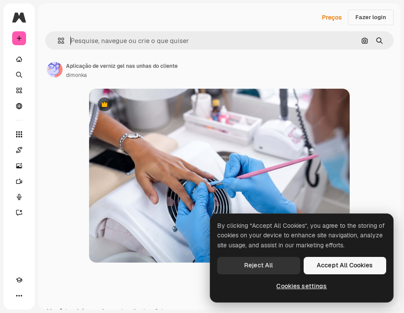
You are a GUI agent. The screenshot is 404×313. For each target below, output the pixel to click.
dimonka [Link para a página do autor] (76, 75)
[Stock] (19, 90)
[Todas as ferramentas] (19, 134)
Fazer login (370, 17)
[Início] (19, 59)
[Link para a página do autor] (55, 69)
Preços (332, 17)
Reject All (258, 265)
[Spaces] (19, 150)
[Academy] (19, 280)
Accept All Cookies (345, 265)
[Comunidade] (19, 106)
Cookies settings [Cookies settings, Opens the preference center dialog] (301, 286)
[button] (58, 40)
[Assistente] (19, 213)
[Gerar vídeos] (19, 181)
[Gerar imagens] (19, 166)
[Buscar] (19, 75)
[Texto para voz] (19, 197)
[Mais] (19, 296)
